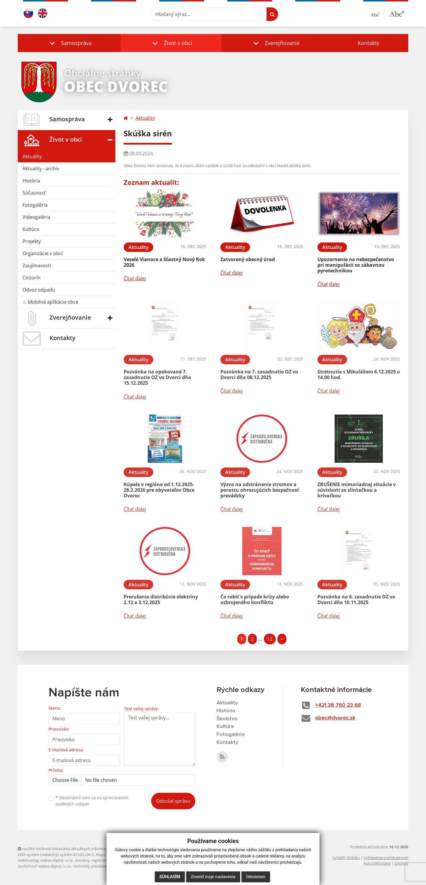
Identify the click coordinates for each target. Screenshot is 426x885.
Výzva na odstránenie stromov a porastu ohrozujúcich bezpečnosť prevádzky (259, 490)
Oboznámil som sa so (92, 801)
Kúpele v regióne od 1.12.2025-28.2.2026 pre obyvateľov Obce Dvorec (159, 490)
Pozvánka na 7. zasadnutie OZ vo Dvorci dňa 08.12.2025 (259, 374)
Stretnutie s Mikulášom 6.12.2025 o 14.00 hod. (358, 374)
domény (82, 860)
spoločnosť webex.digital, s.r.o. (44, 866)
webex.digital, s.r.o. (56, 860)
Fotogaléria (35, 205)
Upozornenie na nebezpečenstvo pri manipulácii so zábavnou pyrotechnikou (355, 265)
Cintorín (31, 277)
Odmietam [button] (255, 876)
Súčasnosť (34, 193)
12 (270, 638)
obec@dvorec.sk (335, 718)
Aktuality (32, 156)
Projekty (31, 241)
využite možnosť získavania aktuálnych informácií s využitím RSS (76, 848)
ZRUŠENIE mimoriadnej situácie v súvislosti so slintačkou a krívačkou (356, 490)
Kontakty (368, 42)
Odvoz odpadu (38, 290)
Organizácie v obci (42, 253)
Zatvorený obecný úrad (247, 259)
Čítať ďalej (135, 278)
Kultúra (30, 229)
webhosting (28, 860)
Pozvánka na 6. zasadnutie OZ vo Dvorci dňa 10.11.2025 (356, 599)
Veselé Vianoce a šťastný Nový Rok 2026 (164, 262)
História (31, 180)
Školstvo (227, 718)
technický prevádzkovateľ (95, 866)
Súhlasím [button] (169, 876)
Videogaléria (36, 217)
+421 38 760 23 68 (338, 705)
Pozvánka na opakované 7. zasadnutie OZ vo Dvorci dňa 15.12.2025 (157, 377)
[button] (69, 43)
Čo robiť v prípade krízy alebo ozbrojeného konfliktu (254, 599)
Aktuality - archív (40, 168)
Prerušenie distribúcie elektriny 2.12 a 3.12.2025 (161, 599)
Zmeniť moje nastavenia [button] (213, 876)
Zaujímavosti (36, 265)
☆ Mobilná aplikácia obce (50, 302)
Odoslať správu (173, 801)
